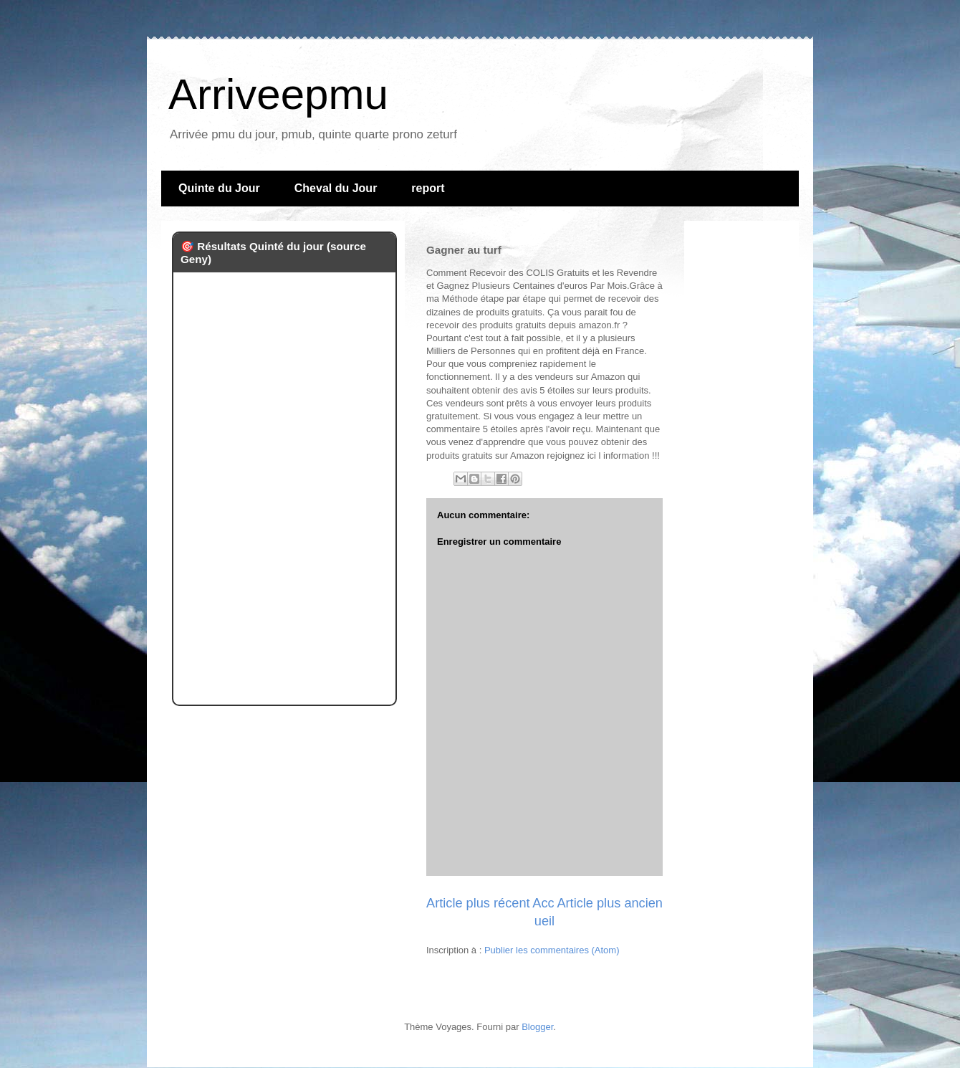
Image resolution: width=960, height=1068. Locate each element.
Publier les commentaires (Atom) (552, 950)
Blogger (537, 1026)
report (427, 188)
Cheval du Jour (336, 188)
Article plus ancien (610, 903)
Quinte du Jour (219, 188)
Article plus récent (478, 903)
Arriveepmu (278, 94)
